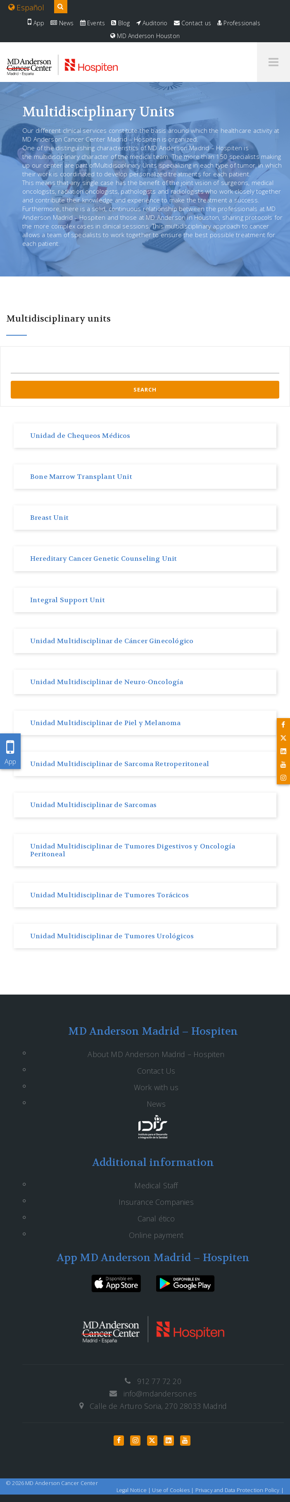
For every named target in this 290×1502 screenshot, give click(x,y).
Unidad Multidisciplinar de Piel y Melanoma (105, 723)
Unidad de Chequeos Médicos (80, 435)
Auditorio (152, 23)
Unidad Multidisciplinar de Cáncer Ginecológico (111, 641)
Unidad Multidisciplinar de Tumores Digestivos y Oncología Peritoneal (132, 850)
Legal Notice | (134, 1490)
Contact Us (156, 1071)
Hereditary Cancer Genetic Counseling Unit (103, 558)
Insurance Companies (156, 1202)
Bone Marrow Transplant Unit (81, 476)
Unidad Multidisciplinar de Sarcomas (93, 804)
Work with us (156, 1087)
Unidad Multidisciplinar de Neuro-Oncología (106, 682)
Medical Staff (156, 1185)
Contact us (192, 23)
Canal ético (156, 1218)
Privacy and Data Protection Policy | (239, 1490)
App (36, 23)
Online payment (156, 1235)
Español (26, 7)
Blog (120, 23)
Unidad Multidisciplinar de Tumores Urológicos (112, 936)
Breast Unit (49, 517)
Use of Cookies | (173, 1490)
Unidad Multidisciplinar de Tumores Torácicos (109, 895)
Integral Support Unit (67, 600)
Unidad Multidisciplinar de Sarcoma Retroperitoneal (119, 763)
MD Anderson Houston (145, 36)
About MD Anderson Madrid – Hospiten (156, 1054)
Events (92, 23)
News (62, 23)
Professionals (238, 23)
